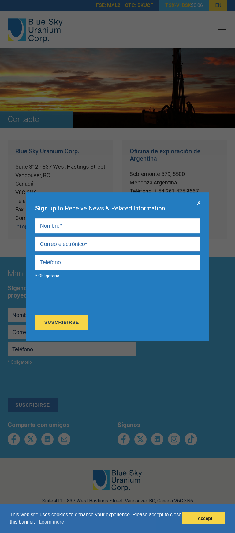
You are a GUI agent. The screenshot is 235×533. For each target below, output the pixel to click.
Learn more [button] (51, 521)
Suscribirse (61, 322)
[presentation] (81, 298)
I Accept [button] (203, 518)
